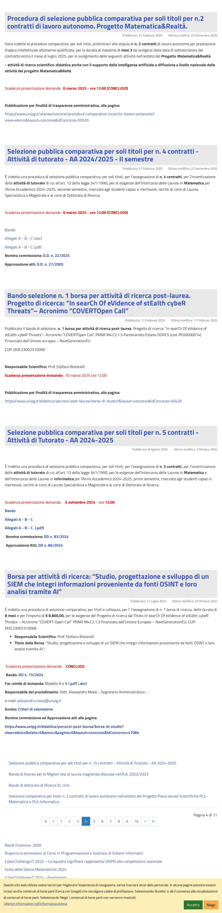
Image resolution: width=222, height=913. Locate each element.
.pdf (72, 683)
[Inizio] (45, 821)
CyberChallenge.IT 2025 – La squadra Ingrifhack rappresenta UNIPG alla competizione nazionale (83, 861)
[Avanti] (145, 821)
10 (136, 821)
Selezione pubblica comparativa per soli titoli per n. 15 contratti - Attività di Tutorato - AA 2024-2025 (92, 763)
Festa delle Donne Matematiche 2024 (36, 869)
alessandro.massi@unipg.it (39, 700)
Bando (10, 230)
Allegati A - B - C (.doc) (23, 238)
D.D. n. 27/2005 (50, 264)
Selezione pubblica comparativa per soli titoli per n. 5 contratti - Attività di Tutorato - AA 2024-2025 (103, 436)
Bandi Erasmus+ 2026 (23, 845)
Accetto (193, 905)
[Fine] (153, 821)
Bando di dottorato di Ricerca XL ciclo (39, 785)
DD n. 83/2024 (56, 536)
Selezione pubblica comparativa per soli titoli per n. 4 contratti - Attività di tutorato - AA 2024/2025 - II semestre (103, 155)
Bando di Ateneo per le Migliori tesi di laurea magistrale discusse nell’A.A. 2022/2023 (78, 774)
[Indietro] (53, 821)
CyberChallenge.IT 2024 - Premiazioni (36, 877)
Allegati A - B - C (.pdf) (23, 247)
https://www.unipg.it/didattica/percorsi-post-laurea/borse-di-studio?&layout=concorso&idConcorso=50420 (93, 401)
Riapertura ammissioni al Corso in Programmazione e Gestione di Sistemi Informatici (74, 853)
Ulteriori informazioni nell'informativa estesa (35, 903)
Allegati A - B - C (19, 519)
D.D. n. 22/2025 (57, 255)
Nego (211, 905)
